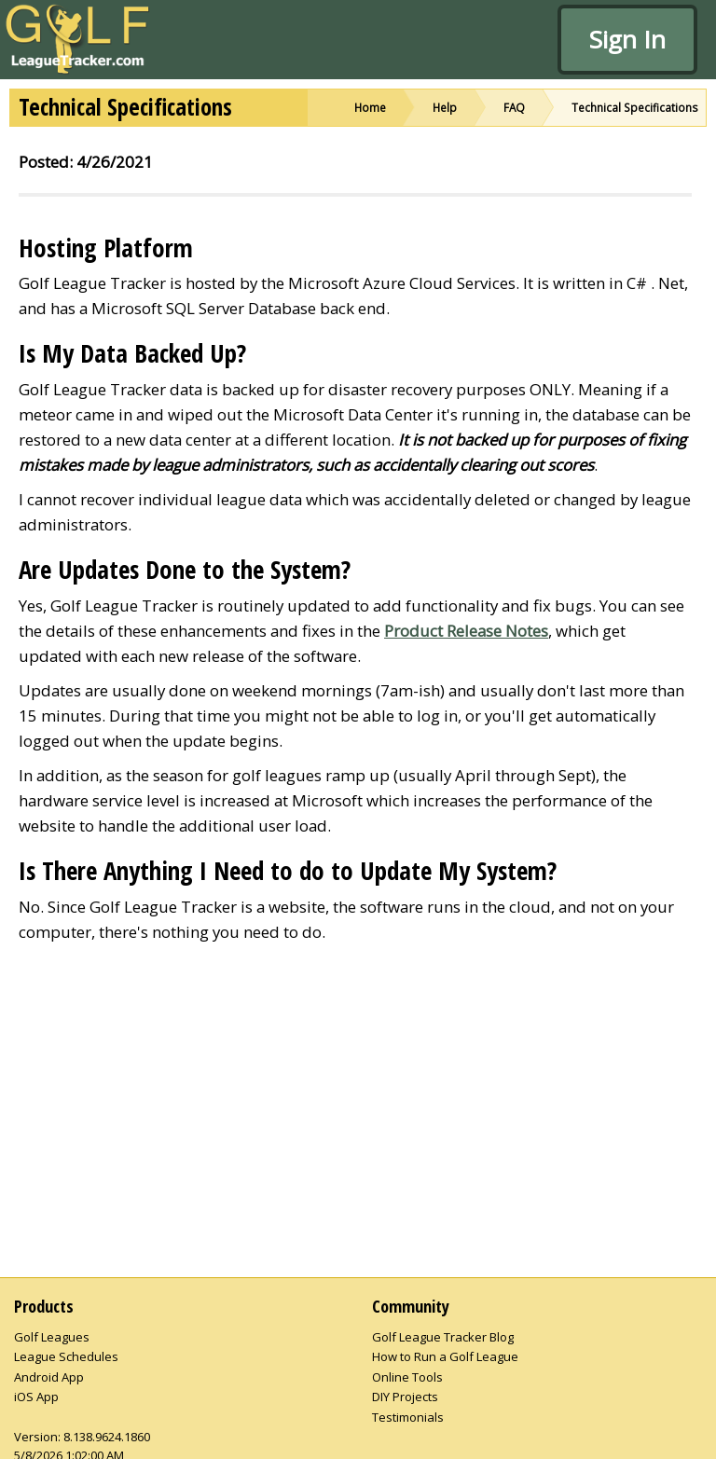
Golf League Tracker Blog (443, 1336)
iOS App (36, 1396)
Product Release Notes (466, 630)
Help (445, 107)
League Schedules (66, 1356)
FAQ (514, 107)
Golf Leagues (52, 1336)
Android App (49, 1377)
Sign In (627, 39)
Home (370, 107)
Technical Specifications (634, 107)
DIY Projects (405, 1396)
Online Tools (407, 1377)
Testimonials (408, 1417)
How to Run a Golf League (445, 1356)
